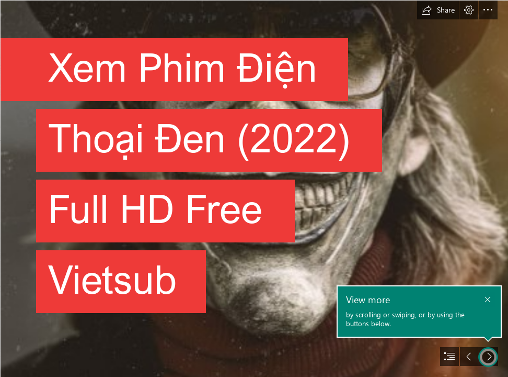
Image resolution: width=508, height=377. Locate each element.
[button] (438, 10)
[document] (254, 188)
